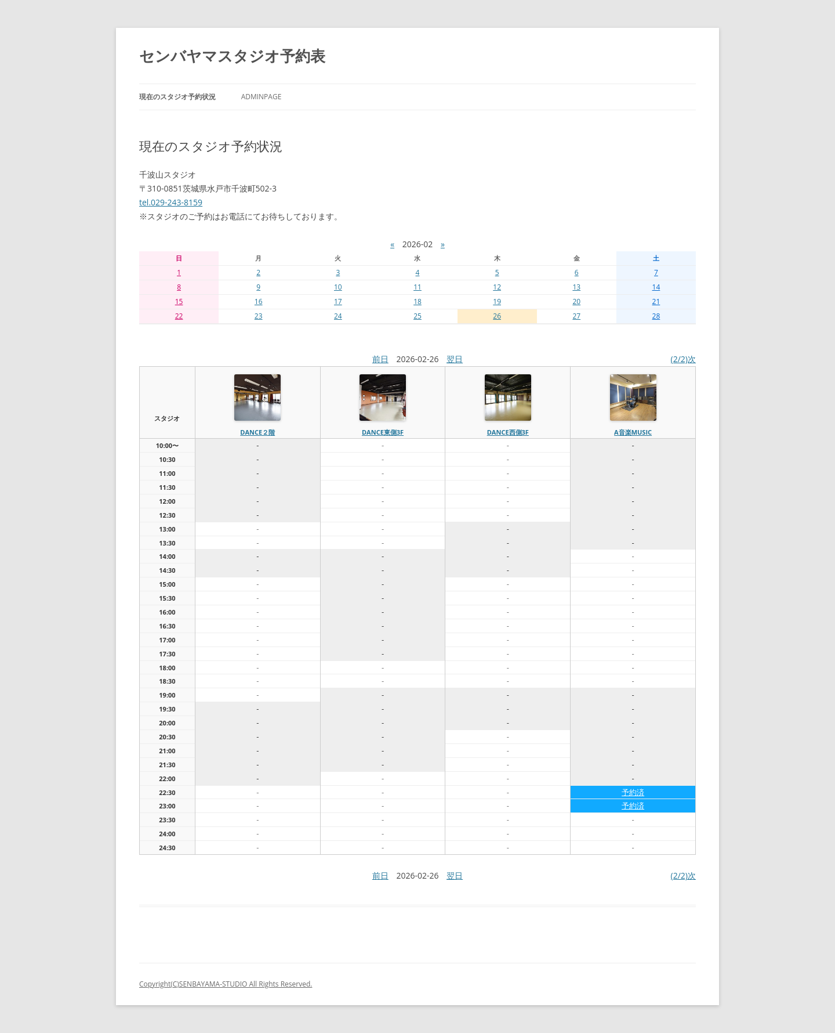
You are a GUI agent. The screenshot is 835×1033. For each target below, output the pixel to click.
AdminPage (261, 97)
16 (259, 301)
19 (497, 301)
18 (417, 301)
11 (417, 287)
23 (259, 316)
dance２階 (257, 432)
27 (576, 316)
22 (179, 316)
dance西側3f (508, 432)
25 (417, 316)
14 (656, 287)
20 (576, 301)
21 (656, 301)
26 (497, 316)
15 (179, 301)
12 (497, 287)
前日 (380, 358)
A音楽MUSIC (633, 432)
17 (338, 301)
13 (576, 287)
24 (338, 316)
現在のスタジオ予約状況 (177, 97)
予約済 (633, 792)
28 (656, 316)
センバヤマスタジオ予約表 (232, 55)
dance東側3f (383, 432)
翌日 (454, 358)
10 (338, 287)
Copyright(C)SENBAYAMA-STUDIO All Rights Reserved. (225, 984)
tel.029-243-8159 (170, 202)
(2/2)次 (683, 358)
